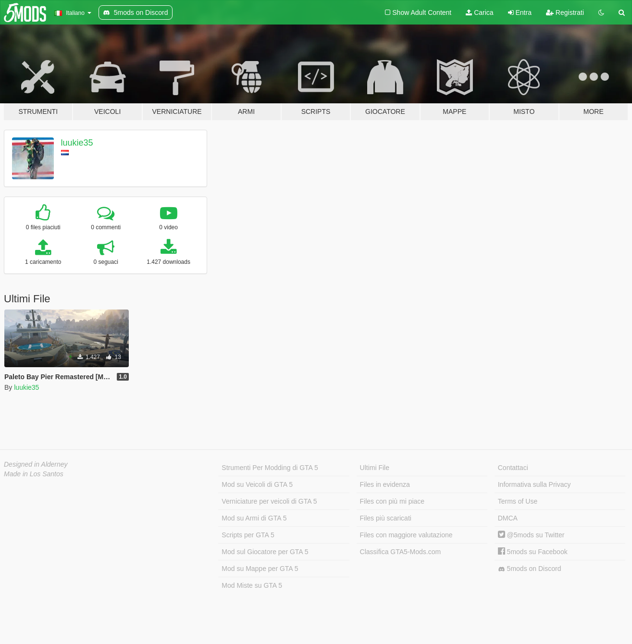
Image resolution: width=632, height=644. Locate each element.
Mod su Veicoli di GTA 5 (257, 484)
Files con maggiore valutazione (406, 535)
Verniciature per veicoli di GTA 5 (269, 501)
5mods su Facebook (533, 551)
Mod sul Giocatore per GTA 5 (265, 552)
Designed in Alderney (36, 464)
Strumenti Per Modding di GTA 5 (270, 467)
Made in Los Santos (33, 474)
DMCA (508, 518)
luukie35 (77, 143)
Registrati (565, 12)
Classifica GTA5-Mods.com (400, 552)
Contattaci (513, 467)
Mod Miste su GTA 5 (252, 585)
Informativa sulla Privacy (534, 484)
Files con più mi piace (392, 501)
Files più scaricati (385, 518)
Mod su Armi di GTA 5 (254, 518)
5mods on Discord (529, 569)
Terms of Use (517, 501)
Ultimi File (374, 467)
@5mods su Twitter (531, 535)
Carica (479, 12)
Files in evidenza (385, 484)
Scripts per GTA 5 (248, 535)
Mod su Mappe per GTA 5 (260, 568)
